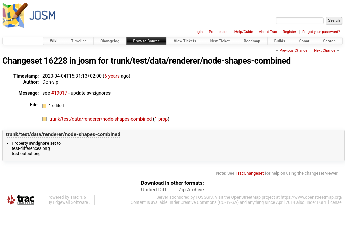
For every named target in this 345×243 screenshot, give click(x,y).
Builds (279, 41)
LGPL (322, 202)
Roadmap (252, 41)
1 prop (161, 119)
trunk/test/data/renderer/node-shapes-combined (201, 61)
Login (198, 32)
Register (289, 32)
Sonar (304, 41)
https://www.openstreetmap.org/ (312, 197)
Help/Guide (243, 32)
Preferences (218, 32)
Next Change (324, 50)
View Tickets (185, 41)
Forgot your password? (321, 32)
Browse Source (146, 41)
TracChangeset (250, 173)
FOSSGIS (204, 197)
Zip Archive (191, 190)
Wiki (54, 41)
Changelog (109, 41)
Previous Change (293, 50)
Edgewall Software (70, 202)
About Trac (268, 32)
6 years (112, 76)
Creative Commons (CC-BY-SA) (210, 202)
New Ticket (220, 41)
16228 (55, 61)
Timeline (79, 41)
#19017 (59, 93)
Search (329, 41)
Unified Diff (153, 190)
